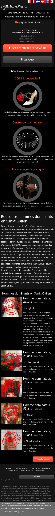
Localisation (36, 477)
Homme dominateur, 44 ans (37, 300)
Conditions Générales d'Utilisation (25, 468)
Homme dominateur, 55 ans (37, 406)
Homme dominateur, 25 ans (37, 354)
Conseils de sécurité (26, 471)
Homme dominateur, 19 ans (37, 380)
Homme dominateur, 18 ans (37, 433)
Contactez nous (40, 471)
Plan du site (8, 468)
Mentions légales (44, 468)
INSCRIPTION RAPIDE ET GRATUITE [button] (27, 48)
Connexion (27, 59)
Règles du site (13, 471)
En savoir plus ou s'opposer (13, 512)
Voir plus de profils (42, 459)
